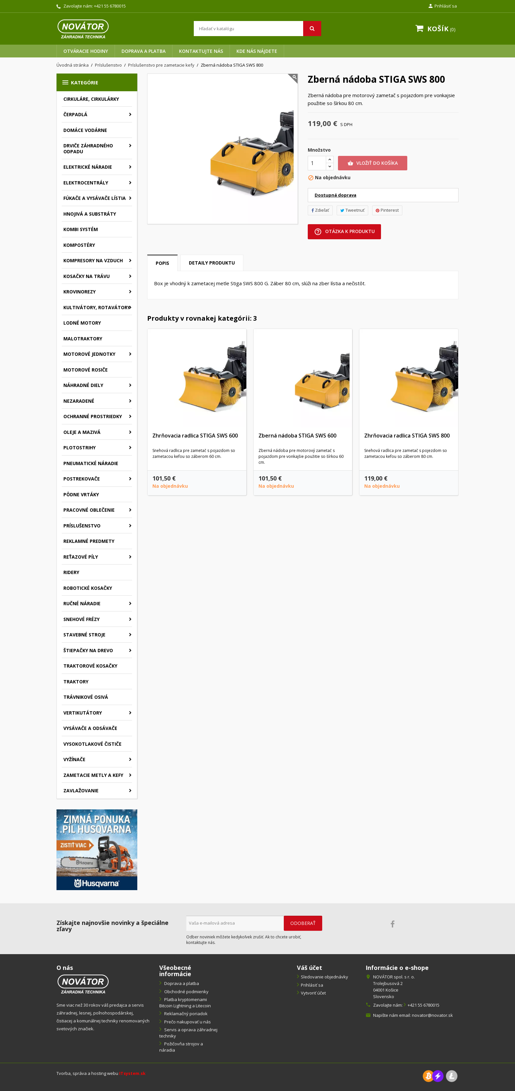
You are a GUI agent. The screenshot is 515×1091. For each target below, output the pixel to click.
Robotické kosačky (87, 588)
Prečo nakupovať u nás (187, 1022)
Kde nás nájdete (256, 51)
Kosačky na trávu (86, 276)
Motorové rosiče (85, 370)
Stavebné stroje (84, 634)
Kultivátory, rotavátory (96, 307)
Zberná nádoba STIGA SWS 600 (297, 435)
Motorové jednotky (89, 354)
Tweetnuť (352, 210)
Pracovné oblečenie (89, 510)
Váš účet (309, 968)
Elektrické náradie (87, 167)
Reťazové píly (80, 557)
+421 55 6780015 (110, 6)
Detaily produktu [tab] (212, 263)
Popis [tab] (162, 263)
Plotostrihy (79, 447)
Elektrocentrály (85, 183)
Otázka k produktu (344, 232)
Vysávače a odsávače (90, 728)
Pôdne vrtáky (81, 494)
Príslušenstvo (82, 526)
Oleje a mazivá (82, 432)
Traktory (75, 681)
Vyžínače (74, 759)
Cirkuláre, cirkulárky (91, 99)
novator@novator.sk (432, 1015)
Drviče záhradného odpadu (88, 148)
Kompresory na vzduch (93, 260)
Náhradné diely (83, 385)
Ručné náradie (82, 603)
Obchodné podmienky (186, 992)
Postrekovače (81, 479)
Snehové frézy (81, 619)
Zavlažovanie (81, 790)
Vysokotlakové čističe (92, 744)
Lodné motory (82, 323)
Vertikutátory (82, 713)
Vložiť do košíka (372, 163)
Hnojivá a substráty (89, 214)
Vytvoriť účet (313, 993)
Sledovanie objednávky (324, 977)
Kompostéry (79, 245)
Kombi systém (80, 229)
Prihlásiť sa (312, 985)
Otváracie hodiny (85, 51)
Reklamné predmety (88, 541)
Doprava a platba (144, 51)
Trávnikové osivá (85, 697)
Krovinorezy (79, 292)
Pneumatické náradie (90, 463)
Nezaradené (78, 401)
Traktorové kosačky (90, 666)
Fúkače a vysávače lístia (94, 198)
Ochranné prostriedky (92, 416)
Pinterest (387, 210)
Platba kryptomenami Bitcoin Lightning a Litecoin (185, 1002)
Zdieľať (320, 210)
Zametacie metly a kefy (93, 775)
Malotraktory (82, 338)
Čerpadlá (75, 114)
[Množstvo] (317, 163)
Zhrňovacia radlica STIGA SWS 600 (195, 435)
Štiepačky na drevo (88, 650)
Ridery (71, 572)
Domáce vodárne (85, 130)
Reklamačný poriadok (185, 1013)
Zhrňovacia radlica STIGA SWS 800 (407, 435)
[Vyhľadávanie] (257, 28)
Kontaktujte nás (201, 51)
